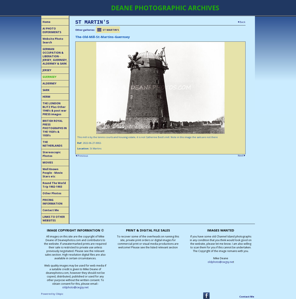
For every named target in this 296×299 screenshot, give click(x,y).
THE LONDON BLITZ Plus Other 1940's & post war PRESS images (55, 109)
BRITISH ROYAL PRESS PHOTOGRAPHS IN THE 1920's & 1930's (55, 128)
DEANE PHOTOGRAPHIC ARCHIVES (165, 7)
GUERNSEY (49, 77)
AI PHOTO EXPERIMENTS (52, 30)
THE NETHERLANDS (52, 143)
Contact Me (51, 210)
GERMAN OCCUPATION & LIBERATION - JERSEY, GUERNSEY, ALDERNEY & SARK (55, 56)
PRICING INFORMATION (52, 201)
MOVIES (48, 162)
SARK (46, 90)
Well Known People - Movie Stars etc (53, 172)
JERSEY (47, 70)
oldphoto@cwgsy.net (75, 287)
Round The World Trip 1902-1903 (54, 185)
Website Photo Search (53, 40)
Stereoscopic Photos (52, 154)
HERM (46, 97)
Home (46, 22)
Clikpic (59, 293)
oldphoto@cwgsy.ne (220, 262)
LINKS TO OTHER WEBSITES (54, 218)
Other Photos (52, 193)
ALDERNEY (49, 83)
